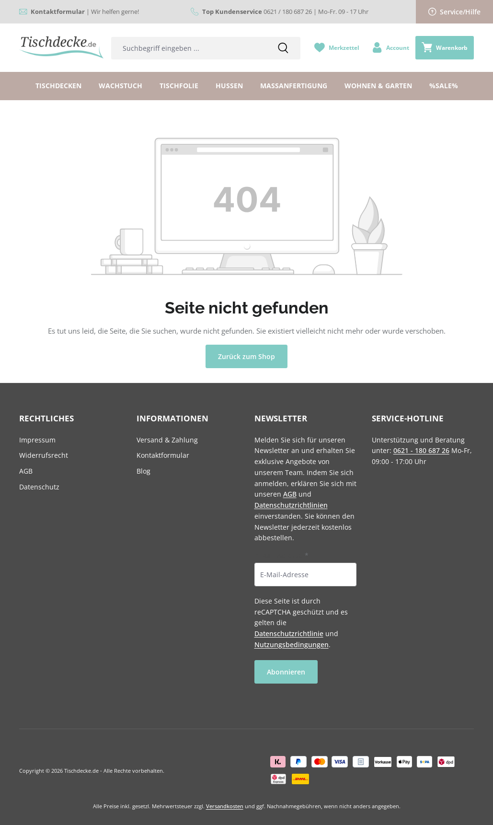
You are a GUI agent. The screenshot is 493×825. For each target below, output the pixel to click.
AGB (26, 471)
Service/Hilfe (454, 11)
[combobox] (188, 48)
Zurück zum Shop (246, 356)
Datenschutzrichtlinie (288, 633)
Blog (143, 471)
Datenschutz (39, 486)
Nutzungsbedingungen (291, 644)
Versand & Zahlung (167, 439)
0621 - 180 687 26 (421, 450)
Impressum (37, 439)
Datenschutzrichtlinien (291, 505)
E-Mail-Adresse (281, 555)
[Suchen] (283, 48)
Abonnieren (286, 671)
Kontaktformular (163, 455)
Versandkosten (224, 806)
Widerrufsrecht (43, 455)
